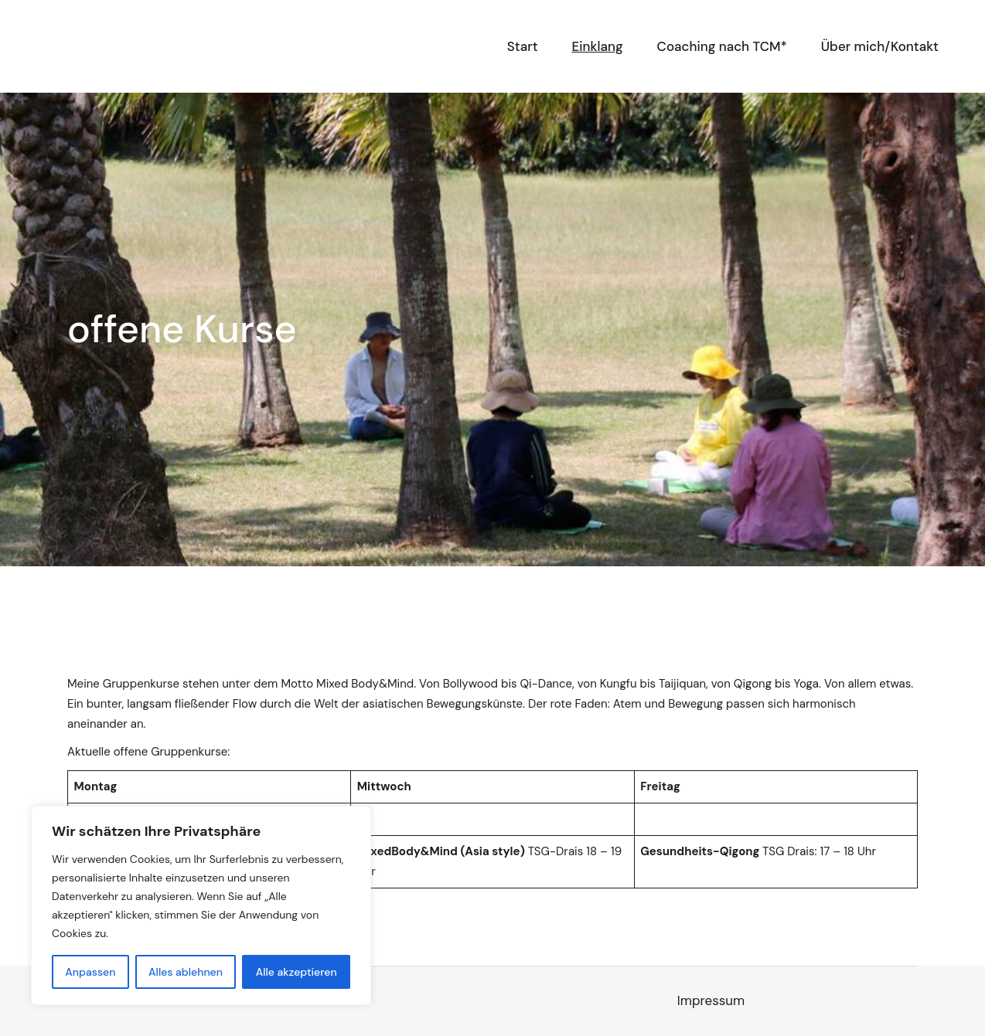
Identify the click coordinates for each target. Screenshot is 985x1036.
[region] (201, 905)
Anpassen (90, 972)
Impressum (711, 1000)
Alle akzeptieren (296, 972)
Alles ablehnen (185, 972)
